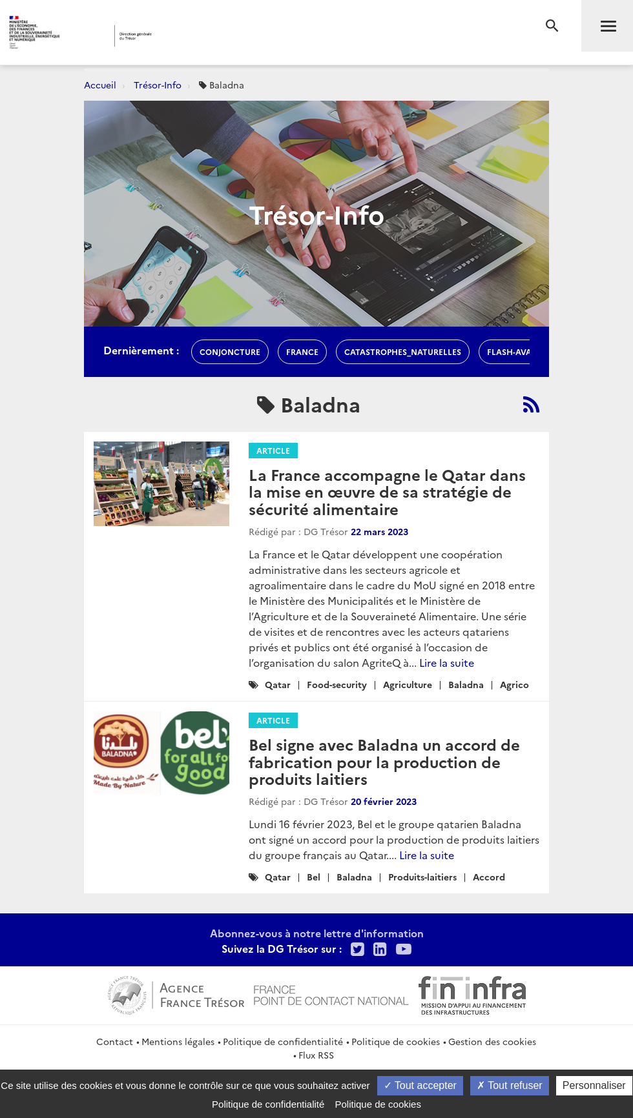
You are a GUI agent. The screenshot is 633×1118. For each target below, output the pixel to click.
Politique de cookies (395, 1041)
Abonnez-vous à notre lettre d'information (317, 933)
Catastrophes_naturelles (402, 351)
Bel (313, 876)
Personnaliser (594, 1085)
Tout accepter (420, 1085)
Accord (489, 876)
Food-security (337, 684)
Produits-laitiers (422, 876)
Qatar (278, 684)
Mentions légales (177, 1041)
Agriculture (407, 684)
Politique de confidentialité (283, 1041)
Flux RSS (316, 1054)
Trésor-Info (158, 84)
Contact (114, 1041)
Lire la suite (446, 662)
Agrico (514, 684)
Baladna (466, 684)
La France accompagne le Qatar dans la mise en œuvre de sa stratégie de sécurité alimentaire (387, 491)
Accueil (100, 84)
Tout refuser (510, 1085)
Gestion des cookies (492, 1041)
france (302, 351)
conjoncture (230, 351)
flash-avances (520, 351)
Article (273, 450)
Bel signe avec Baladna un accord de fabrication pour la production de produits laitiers (384, 761)
